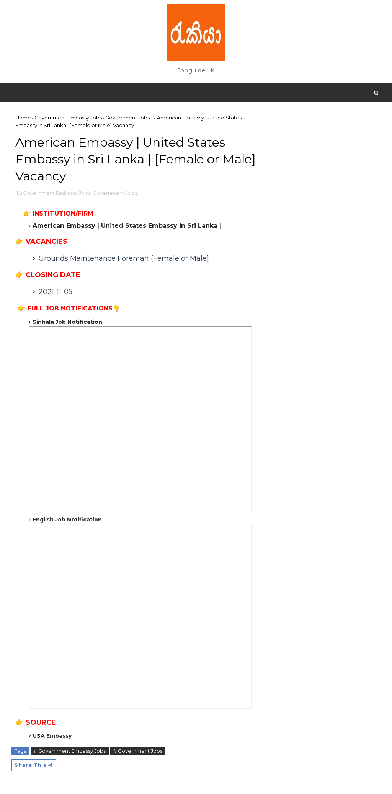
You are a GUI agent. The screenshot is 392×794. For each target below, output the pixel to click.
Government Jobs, (115, 193)
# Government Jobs (137, 751)
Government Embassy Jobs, (57, 193)
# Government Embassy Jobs (70, 751)
